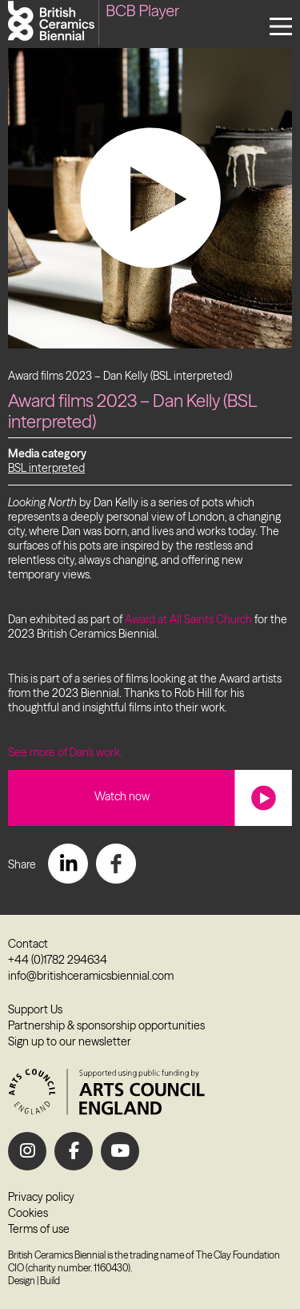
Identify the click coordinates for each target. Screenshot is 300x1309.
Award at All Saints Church (188, 619)
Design (21, 1281)
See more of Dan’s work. (65, 752)
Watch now (122, 796)
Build (50, 1281)
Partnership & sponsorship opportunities (106, 1025)
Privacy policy (41, 1197)
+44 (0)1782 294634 (57, 960)
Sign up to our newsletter (69, 1041)
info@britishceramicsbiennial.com (91, 976)
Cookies (28, 1213)
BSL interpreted (46, 468)
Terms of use (39, 1229)
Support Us (35, 1009)
